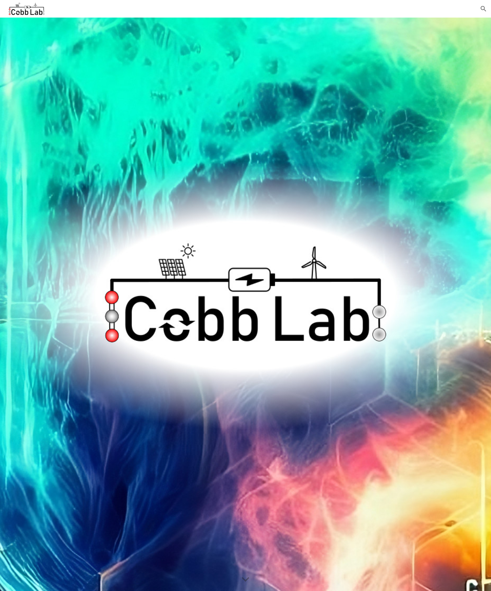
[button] (483, 8)
